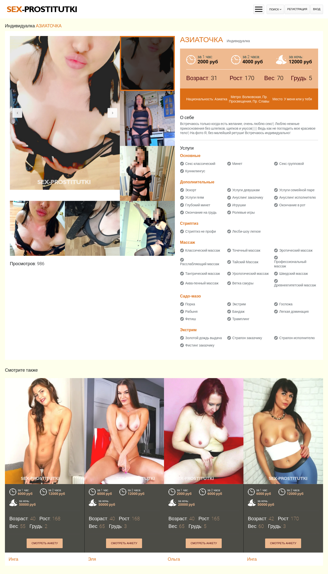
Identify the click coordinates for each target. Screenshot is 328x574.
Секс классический (200, 164)
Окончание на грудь (201, 212)
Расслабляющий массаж (199, 264)
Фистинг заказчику (199, 345)
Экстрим (239, 304)
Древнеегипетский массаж (295, 285)
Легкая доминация (294, 311)
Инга (13, 559)
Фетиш (190, 319)
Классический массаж (202, 250)
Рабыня (191, 311)
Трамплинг (240, 319)
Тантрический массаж (202, 274)
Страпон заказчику (247, 338)
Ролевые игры (243, 212)
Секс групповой (291, 164)
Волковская (251, 97)
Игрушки (239, 205)
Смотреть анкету (45, 543)
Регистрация (297, 9)
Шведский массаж (293, 274)
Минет (237, 164)
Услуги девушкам (246, 190)
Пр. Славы (261, 101)
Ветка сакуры (243, 283)
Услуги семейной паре (296, 190)
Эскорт (190, 190)
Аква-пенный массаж (202, 283)
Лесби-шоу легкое (246, 231)
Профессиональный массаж (290, 264)
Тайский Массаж (245, 262)
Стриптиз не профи (200, 231)
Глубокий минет (197, 205)
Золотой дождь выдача (203, 338)
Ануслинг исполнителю (297, 197)
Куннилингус (195, 171)
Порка (190, 304)
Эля (92, 559)
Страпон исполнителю (297, 338)
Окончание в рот (292, 205)
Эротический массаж (295, 250)
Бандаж (238, 311)
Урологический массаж (250, 274)
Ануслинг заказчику (247, 197)
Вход (316, 9)
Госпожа (285, 304)
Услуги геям (194, 197)
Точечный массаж (246, 250)
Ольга (174, 559)
